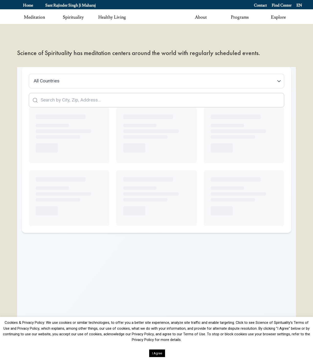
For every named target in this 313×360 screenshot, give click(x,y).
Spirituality (73, 17)
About (201, 17)
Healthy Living (112, 17)
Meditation (34, 17)
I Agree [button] (157, 353)
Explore (278, 17)
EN (299, 5)
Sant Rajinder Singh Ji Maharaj (70, 5)
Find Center (281, 5)
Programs (240, 17)
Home (28, 5)
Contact (260, 5)
